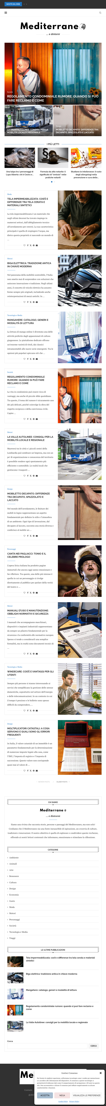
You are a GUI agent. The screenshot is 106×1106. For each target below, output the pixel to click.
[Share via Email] (37, 245)
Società (12, 925)
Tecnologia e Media (18, 931)
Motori (12, 913)
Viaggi (12, 938)
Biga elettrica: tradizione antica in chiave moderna (51, 974)
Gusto (12, 900)
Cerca (10, 1041)
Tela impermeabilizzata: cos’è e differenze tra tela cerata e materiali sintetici (27, 202)
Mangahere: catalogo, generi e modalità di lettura (74, 131)
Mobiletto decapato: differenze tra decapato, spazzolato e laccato (28, 497)
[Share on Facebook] (27, 245)
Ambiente (14, 857)
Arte (11, 870)
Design (12, 888)
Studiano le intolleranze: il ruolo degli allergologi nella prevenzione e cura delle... (86, 174)
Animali (13, 863)
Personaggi (14, 919)
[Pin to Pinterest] (33, 245)
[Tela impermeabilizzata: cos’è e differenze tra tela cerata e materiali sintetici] (53, 74)
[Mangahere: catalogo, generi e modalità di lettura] (77, 120)
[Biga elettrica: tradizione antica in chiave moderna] (29, 120)
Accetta (45, 1095)
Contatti (28, 1090)
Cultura (13, 882)
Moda (12, 907)
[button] (100, 1073)
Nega (62, 1095)
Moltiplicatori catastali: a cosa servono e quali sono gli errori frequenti (28, 731)
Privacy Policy (74, 1101)
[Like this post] (24, 245)
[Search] (100, 13)
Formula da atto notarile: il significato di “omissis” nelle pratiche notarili (53, 174)
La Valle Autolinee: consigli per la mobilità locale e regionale (57, 1022)
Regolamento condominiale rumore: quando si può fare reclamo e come (26, 380)
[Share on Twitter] (31, 245)
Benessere (14, 876)
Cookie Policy (63, 1101)
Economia (14, 894)
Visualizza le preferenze (87, 1095)
